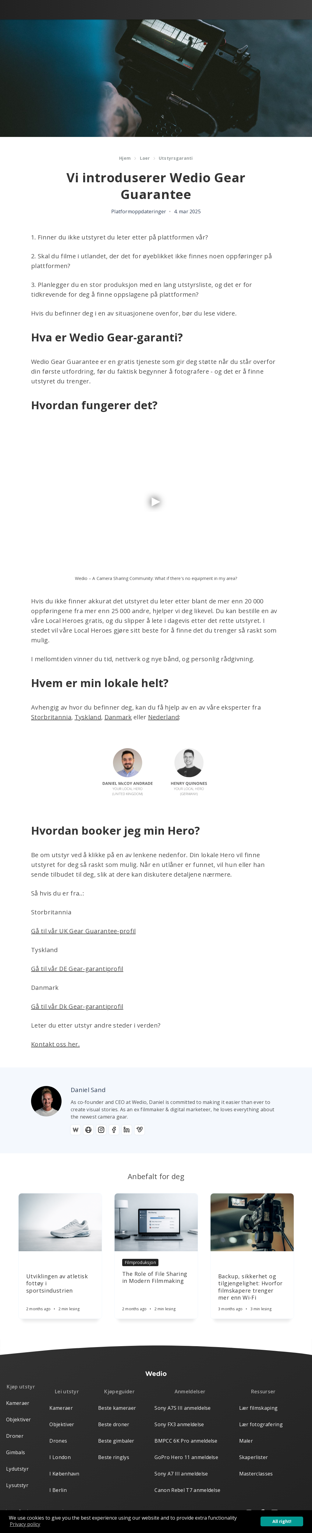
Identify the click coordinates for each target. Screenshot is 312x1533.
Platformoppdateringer (138, 211)
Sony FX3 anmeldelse (179, 1424)
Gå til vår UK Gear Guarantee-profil (83, 931)
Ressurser (263, 1391)
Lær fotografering (261, 1424)
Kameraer (18, 1403)
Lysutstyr (17, 1485)
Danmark (118, 717)
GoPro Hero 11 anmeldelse (186, 1457)
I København (64, 1473)
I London (60, 1457)
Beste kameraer (117, 1408)
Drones (58, 1440)
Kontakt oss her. (55, 1044)
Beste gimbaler (116, 1440)
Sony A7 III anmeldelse (181, 1473)
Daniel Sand (88, 1090)
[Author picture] (46, 1101)
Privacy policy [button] (25, 1524)
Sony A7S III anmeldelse (182, 1408)
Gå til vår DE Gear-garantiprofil (77, 969)
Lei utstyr (67, 1391)
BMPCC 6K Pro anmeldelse (185, 1440)
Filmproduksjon (140, 1262)
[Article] (60, 1222)
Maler (246, 1440)
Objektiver (18, 1419)
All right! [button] (281, 1521)
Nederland (163, 717)
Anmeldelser (190, 1391)
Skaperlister (253, 1457)
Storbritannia (51, 717)
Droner (14, 1436)
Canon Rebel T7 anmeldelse (187, 1490)
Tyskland (88, 717)
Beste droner (113, 1424)
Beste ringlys (113, 1457)
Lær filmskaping (258, 1408)
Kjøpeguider (119, 1391)
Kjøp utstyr (21, 1386)
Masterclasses (256, 1473)
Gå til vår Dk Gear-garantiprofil (77, 1006)
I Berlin (58, 1490)
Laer (145, 158)
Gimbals (15, 1452)
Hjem (125, 158)
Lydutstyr (17, 1468)
